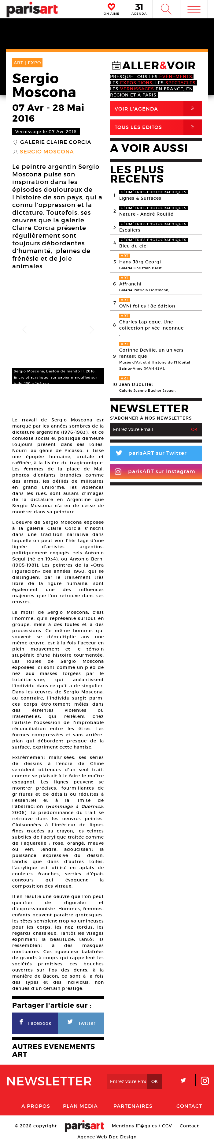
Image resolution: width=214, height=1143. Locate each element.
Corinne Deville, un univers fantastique (151, 353)
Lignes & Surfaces (140, 198)
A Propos (35, 1106)
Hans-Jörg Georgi (140, 262)
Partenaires (133, 1106)
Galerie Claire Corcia (55, 142)
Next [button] (91, 330)
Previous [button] (24, 330)
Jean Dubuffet (136, 384)
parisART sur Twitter (148, 454)
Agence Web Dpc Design (107, 1137)
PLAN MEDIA (80, 1106)
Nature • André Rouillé (146, 214)
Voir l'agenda (158, 108)
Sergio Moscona (47, 152)
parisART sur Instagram (154, 471)
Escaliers (130, 230)
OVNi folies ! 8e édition (147, 306)
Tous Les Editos (158, 127)
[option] (58, 330)
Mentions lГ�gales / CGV (142, 1126)
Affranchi (130, 284)
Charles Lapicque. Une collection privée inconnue (151, 325)
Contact (189, 1106)
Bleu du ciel (133, 246)
